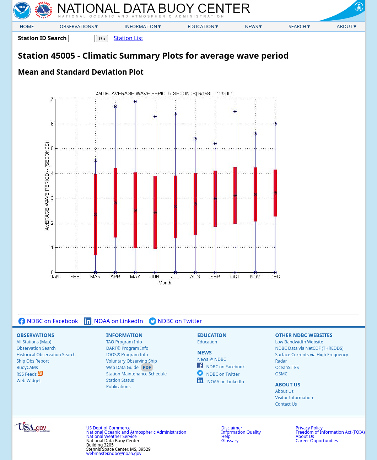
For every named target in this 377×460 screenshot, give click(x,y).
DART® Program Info (127, 348)
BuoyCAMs (27, 367)
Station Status (120, 380)
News (251, 26)
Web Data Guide (122, 367)
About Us (287, 384)
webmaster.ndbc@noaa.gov (113, 453)
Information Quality (241, 432)
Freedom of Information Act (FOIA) (330, 432)
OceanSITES (287, 367)
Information (140, 26)
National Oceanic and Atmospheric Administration (136, 432)
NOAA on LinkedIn (113, 321)
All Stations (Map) (34, 342)
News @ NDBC (211, 359)
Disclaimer (231, 428)
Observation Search (36, 348)
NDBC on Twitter (175, 321)
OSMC (281, 374)
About (345, 26)
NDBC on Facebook (48, 321)
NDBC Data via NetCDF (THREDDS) (309, 348)
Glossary (229, 441)
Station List (128, 38)
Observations (77, 26)
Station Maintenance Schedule (136, 374)
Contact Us (286, 404)
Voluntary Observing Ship (131, 361)
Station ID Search (42, 38)
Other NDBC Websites (303, 335)
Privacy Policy (309, 428)
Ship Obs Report (33, 361)
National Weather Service (111, 436)
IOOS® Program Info (127, 355)
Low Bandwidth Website (299, 342)
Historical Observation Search (46, 355)
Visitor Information (294, 398)
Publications (118, 387)
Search (297, 26)
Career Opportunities (317, 441)
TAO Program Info (124, 342)
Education (201, 26)
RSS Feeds (30, 374)
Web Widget (29, 381)
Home (27, 26)
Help (226, 436)
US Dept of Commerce (108, 428)
